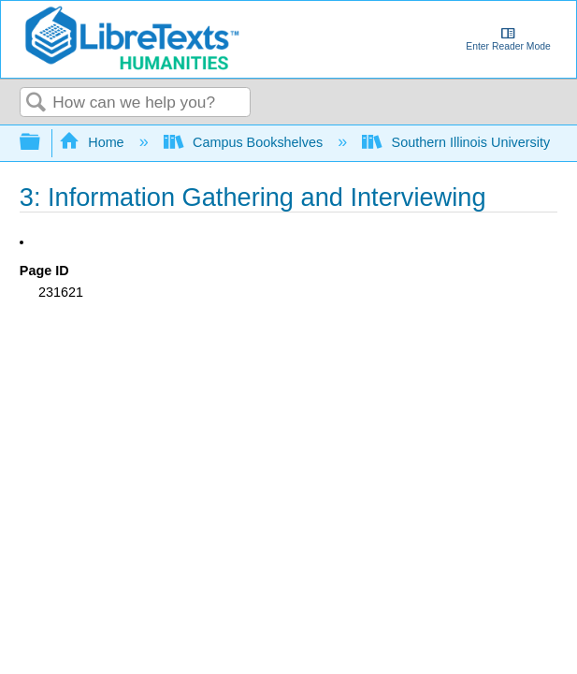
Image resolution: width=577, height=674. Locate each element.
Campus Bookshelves (245, 142)
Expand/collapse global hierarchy (42, 142)
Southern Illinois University (458, 142)
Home (93, 142)
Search (36, 103)
